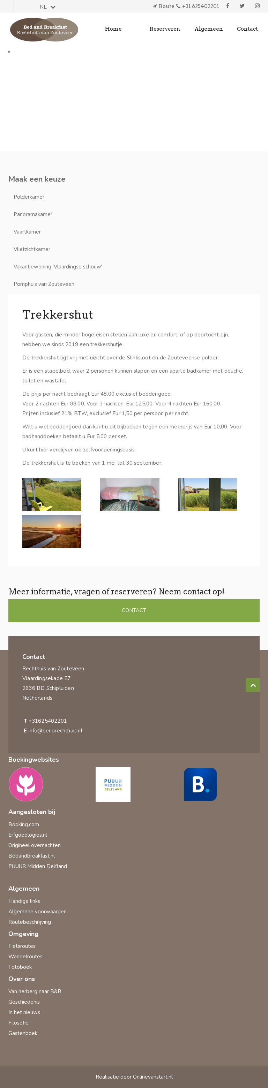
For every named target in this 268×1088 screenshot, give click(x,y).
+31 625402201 (200, 6)
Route (166, 6)
